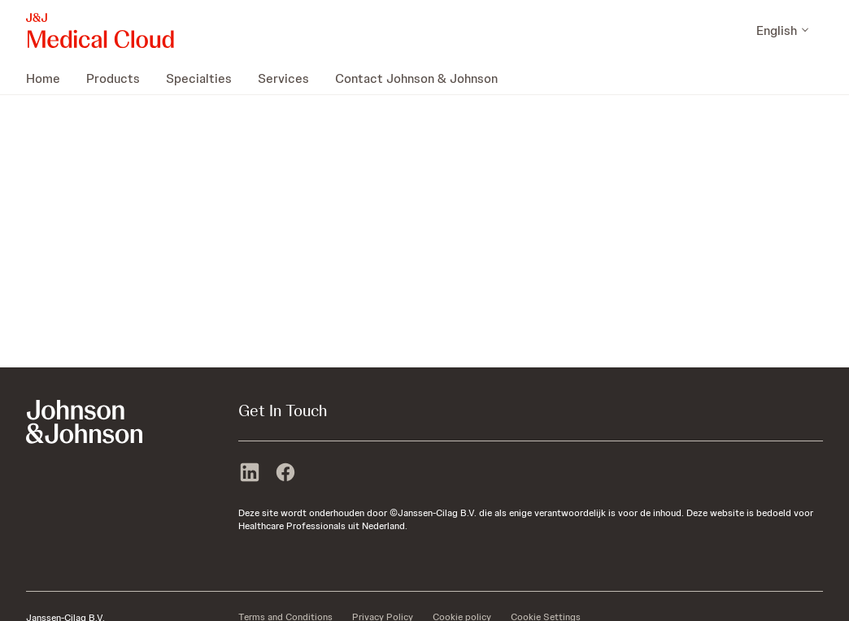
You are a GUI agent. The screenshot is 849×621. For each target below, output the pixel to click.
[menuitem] (49, 78)
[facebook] (285, 474)
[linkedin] (249, 474)
